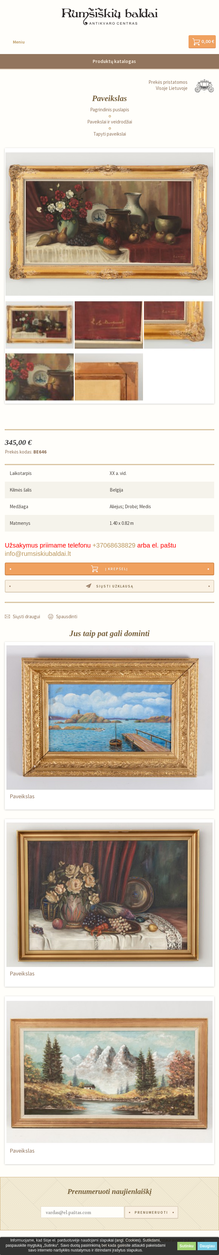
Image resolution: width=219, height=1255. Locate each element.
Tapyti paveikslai (109, 134)
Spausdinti (66, 616)
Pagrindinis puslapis (109, 110)
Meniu (19, 42)
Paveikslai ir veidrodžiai (109, 122)
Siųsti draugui (26, 616)
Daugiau (207, 1246)
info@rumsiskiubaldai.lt (38, 553)
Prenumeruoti (151, 1212)
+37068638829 (113, 545)
